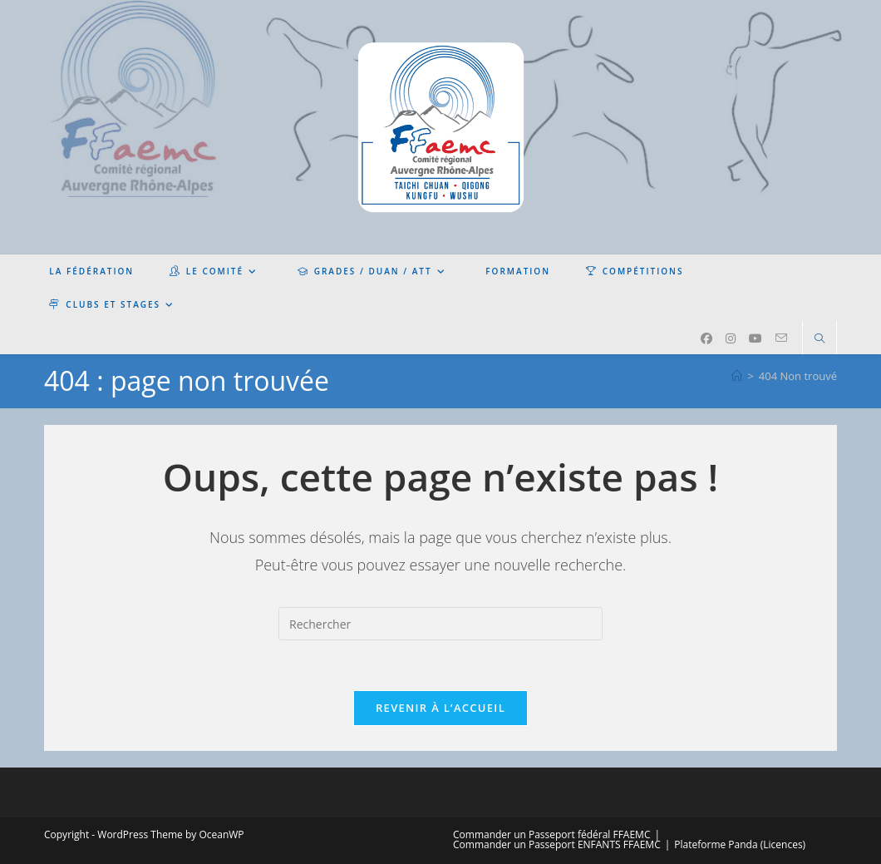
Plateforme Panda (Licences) (739, 844)
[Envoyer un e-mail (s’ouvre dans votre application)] (781, 338)
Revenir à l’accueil (440, 707)
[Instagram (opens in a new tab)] (730, 338)
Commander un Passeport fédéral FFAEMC (551, 834)
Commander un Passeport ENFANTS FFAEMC (557, 844)
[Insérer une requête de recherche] (440, 623)
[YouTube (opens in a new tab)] (755, 338)
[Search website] (819, 339)
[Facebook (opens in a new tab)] (706, 338)
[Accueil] (736, 375)
